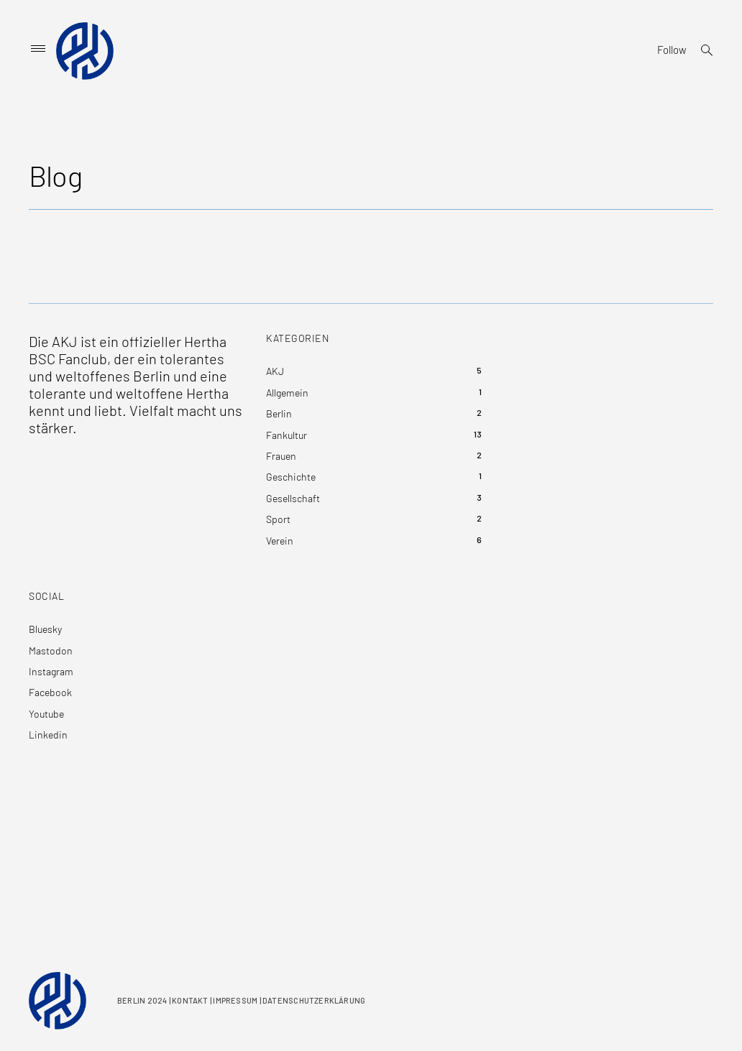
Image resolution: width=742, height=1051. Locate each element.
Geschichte (291, 477)
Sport (278, 519)
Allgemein (287, 392)
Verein (279, 540)
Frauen (281, 456)
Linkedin (48, 734)
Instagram (51, 671)
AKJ (275, 371)
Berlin (279, 413)
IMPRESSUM (235, 1000)
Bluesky (45, 629)
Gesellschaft (293, 498)
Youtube (46, 714)
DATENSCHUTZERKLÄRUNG (313, 1000)
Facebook (50, 692)
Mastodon (51, 650)
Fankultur (286, 435)
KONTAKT (190, 1000)
